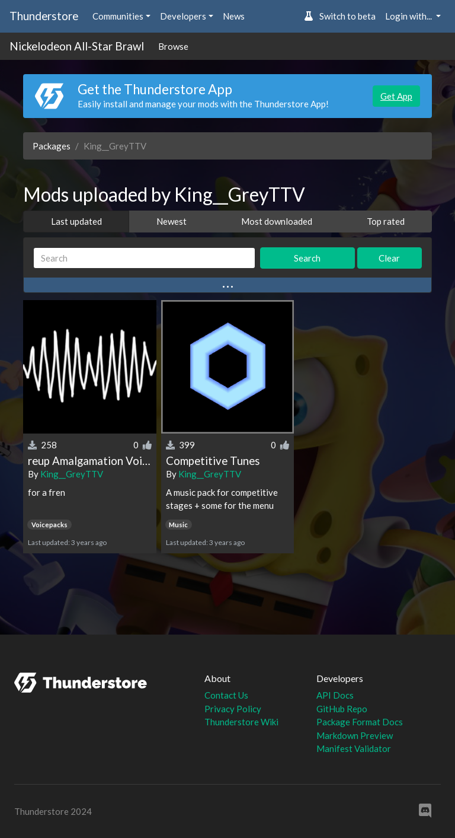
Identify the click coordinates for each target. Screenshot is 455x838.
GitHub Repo (341, 708)
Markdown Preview (354, 735)
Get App (396, 96)
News (234, 16)
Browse (173, 46)
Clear (389, 258)
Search (307, 258)
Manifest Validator (353, 748)
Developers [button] (183, 16)
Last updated (76, 221)
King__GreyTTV (71, 474)
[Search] (144, 258)
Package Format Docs (359, 721)
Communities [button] (117, 16)
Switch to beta (340, 16)
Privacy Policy (232, 708)
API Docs (335, 695)
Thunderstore (43, 16)
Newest (171, 221)
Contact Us (226, 695)
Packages (52, 146)
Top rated (386, 221)
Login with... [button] (409, 16)
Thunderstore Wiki (241, 721)
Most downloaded (276, 221)
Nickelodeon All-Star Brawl (76, 46)
